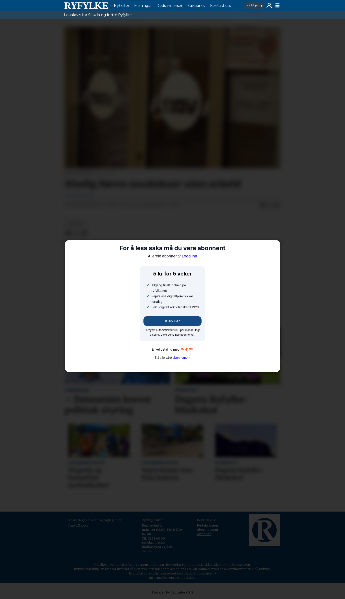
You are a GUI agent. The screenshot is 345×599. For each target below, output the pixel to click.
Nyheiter (121, 6)
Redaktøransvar (237, 565)
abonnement (181, 357)
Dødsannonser (169, 6)
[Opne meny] (277, 5)
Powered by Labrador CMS (172, 592)
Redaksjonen (207, 525)
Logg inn (269, 5)
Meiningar (143, 6)
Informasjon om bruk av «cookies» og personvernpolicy (172, 573)
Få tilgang (254, 5)
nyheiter (75, 224)
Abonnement (207, 530)
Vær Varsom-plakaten (146, 565)
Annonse (204, 534)
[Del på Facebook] (262, 205)
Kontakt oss (220, 6)
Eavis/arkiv (196, 6)
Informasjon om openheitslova (172, 578)
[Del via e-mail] (276, 205)
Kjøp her (172, 321)
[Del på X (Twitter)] (269, 205)
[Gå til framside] (86, 5)
